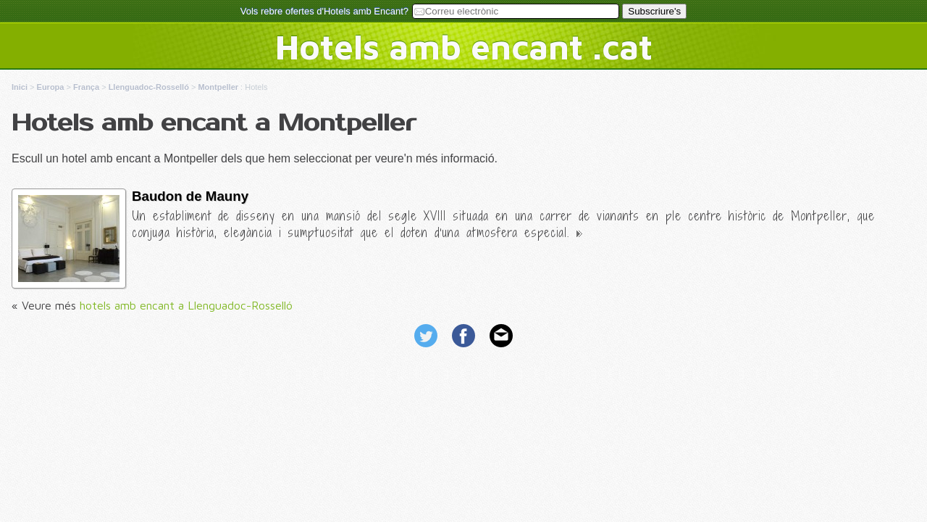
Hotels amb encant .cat (464, 46)
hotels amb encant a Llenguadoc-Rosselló (186, 305)
